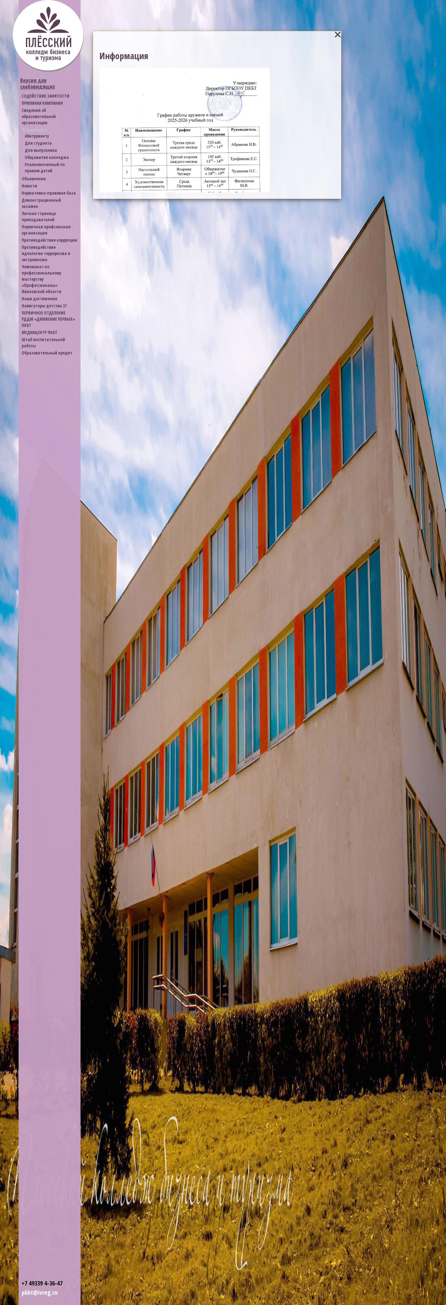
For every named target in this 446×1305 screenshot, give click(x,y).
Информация (34, 130)
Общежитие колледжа (47, 157)
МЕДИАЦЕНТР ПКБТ (39, 332)
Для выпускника (41, 150)
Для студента (38, 143)
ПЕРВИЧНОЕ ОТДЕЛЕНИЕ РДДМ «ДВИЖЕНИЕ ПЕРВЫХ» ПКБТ (48, 319)
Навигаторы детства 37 (44, 306)
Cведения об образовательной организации (39, 116)
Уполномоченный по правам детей (45, 167)
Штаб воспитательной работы (43, 342)
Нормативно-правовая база (49, 193)
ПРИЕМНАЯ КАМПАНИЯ (42, 103)
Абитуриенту (37, 136)
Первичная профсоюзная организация (46, 230)
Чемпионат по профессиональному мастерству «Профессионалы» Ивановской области (41, 279)
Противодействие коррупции (49, 240)
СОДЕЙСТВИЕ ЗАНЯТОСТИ (45, 96)
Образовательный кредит (47, 353)
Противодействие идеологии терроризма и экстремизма (46, 253)
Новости (29, 186)
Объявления (34, 179)
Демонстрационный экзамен (41, 203)
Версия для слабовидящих (37, 83)
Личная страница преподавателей (39, 216)
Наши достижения (39, 298)
